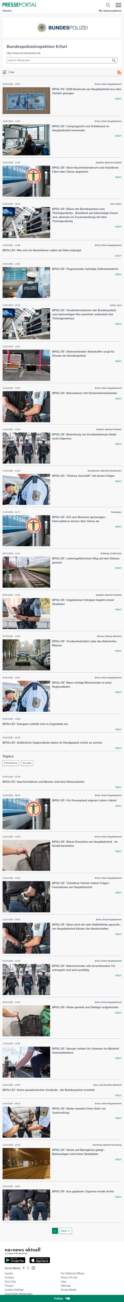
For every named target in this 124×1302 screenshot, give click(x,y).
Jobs (64, 1281)
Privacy (9, 1285)
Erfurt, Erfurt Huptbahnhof (108, 919)
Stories (7, 10)
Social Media (68, 1289)
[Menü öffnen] (118, 5)
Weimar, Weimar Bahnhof (109, 636)
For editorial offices (73, 1273)
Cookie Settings (14, 1289)
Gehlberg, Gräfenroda (110, 553)
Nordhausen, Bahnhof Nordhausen (104, 471)
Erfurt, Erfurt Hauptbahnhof (108, 84)
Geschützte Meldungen (19, 1293)
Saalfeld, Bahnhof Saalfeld (108, 162)
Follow (62, 1298)
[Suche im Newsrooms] (62, 60)
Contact (9, 1277)
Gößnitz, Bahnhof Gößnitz (108, 429)
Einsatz (27, 763)
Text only (10, 1281)
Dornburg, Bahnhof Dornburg (107, 1145)
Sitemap (66, 1285)
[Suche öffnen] (108, 5)
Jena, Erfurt (115, 204)
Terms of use (69, 1277)
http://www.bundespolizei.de (23, 53)
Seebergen (116, 512)
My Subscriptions (110, 10)
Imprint (9, 1273)
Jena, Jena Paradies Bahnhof (107, 1085)
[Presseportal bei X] (27, 1268)
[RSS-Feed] (119, 72)
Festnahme (11, 763)
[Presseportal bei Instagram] (32, 1267)
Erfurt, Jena (115, 305)
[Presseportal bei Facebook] (23, 1268)
